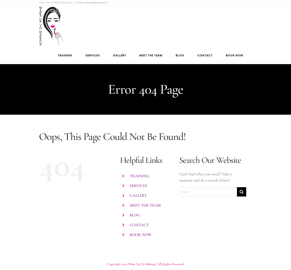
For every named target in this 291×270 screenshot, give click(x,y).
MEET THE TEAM (145, 205)
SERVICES (138, 185)
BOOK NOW (141, 234)
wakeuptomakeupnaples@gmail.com (91, 2)
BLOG (135, 215)
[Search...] (208, 192)
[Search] (241, 192)
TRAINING (139, 176)
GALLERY (138, 195)
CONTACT (139, 225)
